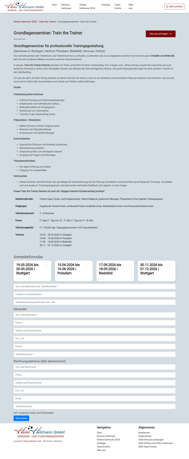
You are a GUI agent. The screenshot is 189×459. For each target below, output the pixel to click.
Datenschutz (144, 436)
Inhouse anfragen (161, 33)
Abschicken (21, 418)
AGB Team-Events (147, 446)
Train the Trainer (47, 21)
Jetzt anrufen (174, 6)
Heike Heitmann (30, 441)
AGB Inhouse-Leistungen (151, 439)
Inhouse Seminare (66, 6)
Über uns (131, 6)
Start (54, 4)
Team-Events (117, 6)
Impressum (144, 432)
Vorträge (105, 4)
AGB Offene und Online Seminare (155, 443)
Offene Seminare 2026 (87, 6)
